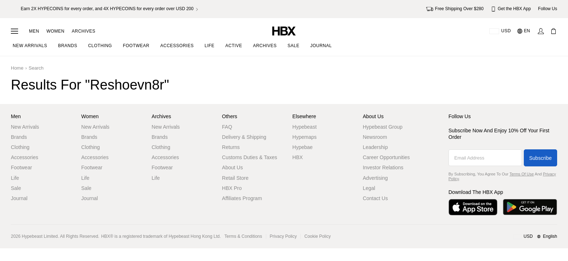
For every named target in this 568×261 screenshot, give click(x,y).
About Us (232, 167)
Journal (19, 198)
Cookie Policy (317, 236)
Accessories (24, 157)
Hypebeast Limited (40, 236)
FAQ (227, 127)
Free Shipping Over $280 (455, 9)
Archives (83, 31)
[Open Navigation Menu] (14, 31)
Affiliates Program (242, 198)
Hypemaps (304, 137)
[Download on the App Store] (472, 207)
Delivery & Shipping (244, 137)
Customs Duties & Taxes (249, 157)
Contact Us (375, 198)
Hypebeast (304, 127)
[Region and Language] (535, 237)
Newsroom (375, 137)
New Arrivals (25, 127)
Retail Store (235, 178)
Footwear (21, 167)
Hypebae (302, 147)
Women (55, 31)
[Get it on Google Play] (530, 207)
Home (17, 68)
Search (36, 68)
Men (34, 31)
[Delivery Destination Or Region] (500, 31)
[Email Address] (485, 157)
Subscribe (540, 158)
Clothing (20, 147)
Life (15, 178)
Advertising (375, 178)
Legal (369, 188)
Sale (16, 188)
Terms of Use (521, 174)
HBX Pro (232, 188)
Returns (231, 147)
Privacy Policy (283, 236)
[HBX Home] (284, 30)
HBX (297, 157)
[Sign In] (540, 31)
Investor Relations (383, 167)
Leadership (375, 147)
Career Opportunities (386, 157)
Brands (19, 137)
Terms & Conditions (243, 236)
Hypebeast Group (382, 127)
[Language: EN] (524, 31)
